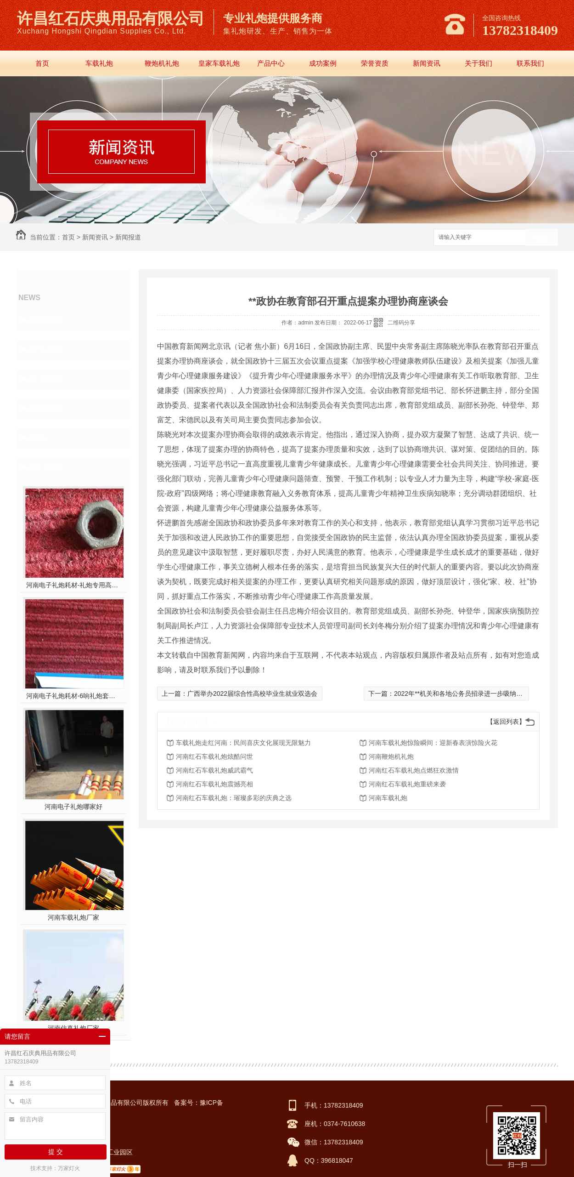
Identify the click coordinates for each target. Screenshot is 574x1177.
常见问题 (46, 379)
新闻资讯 (426, 63)
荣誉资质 (374, 63)
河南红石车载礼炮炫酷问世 (214, 756)
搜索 (542, 238)
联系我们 (530, 63)
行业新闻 (46, 349)
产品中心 (271, 63)
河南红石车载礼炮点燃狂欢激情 (414, 770)
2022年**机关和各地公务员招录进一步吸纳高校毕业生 (471, 693)
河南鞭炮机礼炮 (391, 756)
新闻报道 (128, 237)
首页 (42, 63)
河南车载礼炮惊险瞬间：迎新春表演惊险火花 (433, 742)
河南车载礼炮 (388, 798)
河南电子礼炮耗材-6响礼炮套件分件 (73, 695)
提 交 (55, 1151)
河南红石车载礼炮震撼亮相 (214, 784)
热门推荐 (46, 467)
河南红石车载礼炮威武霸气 (214, 770)
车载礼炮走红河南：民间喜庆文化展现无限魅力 (243, 742)
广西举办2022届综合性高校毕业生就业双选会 (252, 693)
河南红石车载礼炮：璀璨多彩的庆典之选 (234, 798)
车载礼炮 (99, 63)
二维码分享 (401, 322)
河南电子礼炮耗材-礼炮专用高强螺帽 (73, 585)
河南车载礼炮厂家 (73, 917)
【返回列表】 (506, 721)
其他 (38, 438)
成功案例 (323, 63)
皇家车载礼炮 (219, 63)
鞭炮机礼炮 (162, 63)
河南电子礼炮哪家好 (73, 806)
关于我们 (478, 63)
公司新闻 (46, 320)
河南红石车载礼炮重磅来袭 (407, 784)
